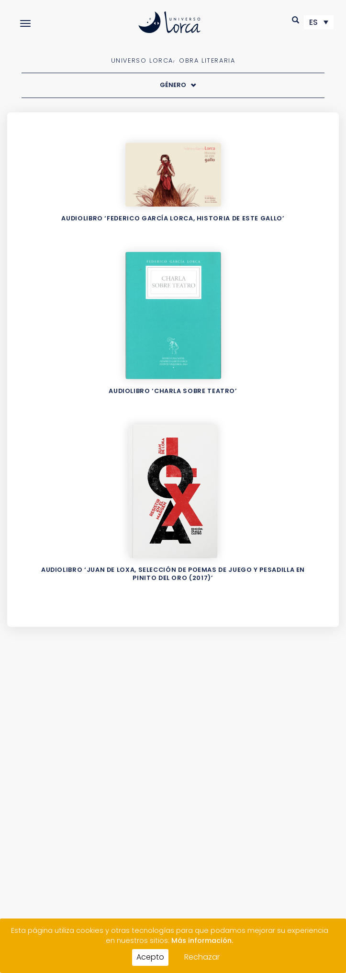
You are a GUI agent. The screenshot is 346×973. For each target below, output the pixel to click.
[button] (296, 19)
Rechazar (202, 956)
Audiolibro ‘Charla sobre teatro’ (173, 391)
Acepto (150, 956)
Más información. (202, 940)
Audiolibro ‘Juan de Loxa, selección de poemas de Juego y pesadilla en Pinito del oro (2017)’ (173, 574)
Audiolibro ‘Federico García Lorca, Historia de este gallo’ (172, 218)
